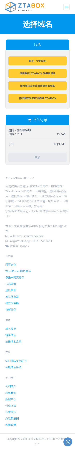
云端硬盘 (10, 284)
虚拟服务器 (12, 296)
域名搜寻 (10, 328)
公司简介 (10, 386)
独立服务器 (12, 303)
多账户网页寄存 (14, 277)
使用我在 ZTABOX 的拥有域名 (37, 73)
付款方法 (10, 405)
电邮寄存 (10, 309)
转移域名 (10, 335)
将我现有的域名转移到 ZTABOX (37, 98)
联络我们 (10, 393)
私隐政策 (10, 425)
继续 (37, 157)
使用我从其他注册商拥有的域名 (37, 85)
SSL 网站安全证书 (15, 360)
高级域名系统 (13, 341)
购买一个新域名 (37, 60)
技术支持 (10, 412)
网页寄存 (10, 264)
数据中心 (10, 399)
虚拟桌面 (10, 290)
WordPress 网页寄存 (18, 271)
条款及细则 (12, 418)
